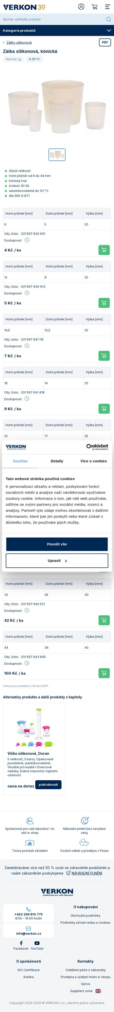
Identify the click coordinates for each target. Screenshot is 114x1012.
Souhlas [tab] (20, 461)
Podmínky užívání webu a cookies (85, 922)
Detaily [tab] (57, 461)
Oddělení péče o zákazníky (86, 970)
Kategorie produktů (57, 30)
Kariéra (29, 977)
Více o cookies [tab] (93, 461)
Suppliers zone (85, 991)
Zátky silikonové (19, 42)
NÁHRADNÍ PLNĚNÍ (84, 873)
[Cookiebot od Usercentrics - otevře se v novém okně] (86, 447)
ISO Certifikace (29, 970)
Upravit (57, 560)
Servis (85, 984)
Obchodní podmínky (85, 915)
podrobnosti (48, 784)
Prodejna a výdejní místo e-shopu (85, 977)
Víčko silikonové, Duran (28, 753)
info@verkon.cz (28, 933)
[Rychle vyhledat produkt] (53, 19)
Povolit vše (57, 544)
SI (19, 59)
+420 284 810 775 (28, 914)
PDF (105, 42)
